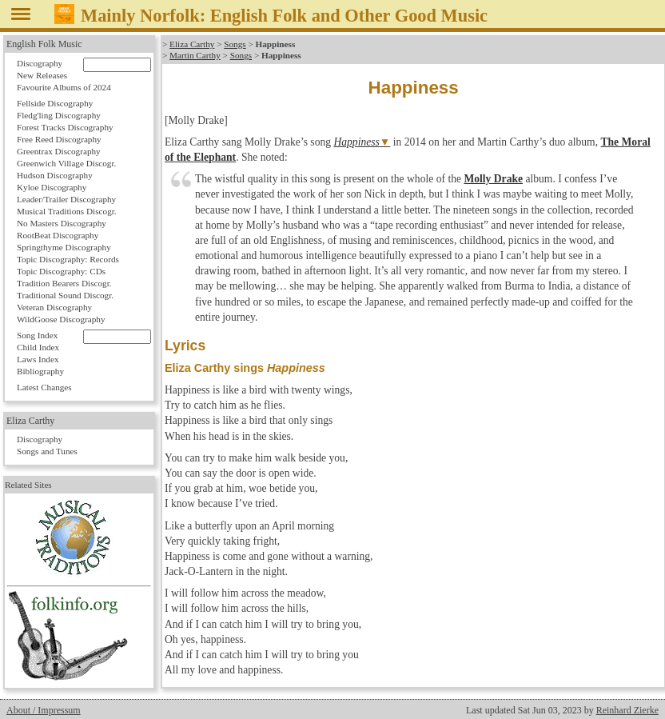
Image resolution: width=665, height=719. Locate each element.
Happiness (356, 142)
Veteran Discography (54, 307)
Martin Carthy (195, 55)
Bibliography (40, 371)
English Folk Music (44, 44)
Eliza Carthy (191, 44)
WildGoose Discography (61, 319)
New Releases (42, 75)
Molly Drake (493, 179)
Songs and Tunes (47, 451)
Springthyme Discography (64, 247)
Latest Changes (44, 387)
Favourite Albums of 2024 (64, 87)
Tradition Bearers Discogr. (64, 283)
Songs (234, 44)
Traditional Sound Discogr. (65, 295)
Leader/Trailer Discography (66, 199)
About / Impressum (43, 710)
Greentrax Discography (59, 151)
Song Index (37, 335)
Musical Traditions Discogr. (67, 211)
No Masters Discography (61, 223)
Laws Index (38, 359)
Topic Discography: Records (68, 259)
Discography (39, 63)
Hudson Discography (55, 175)
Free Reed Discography (59, 139)
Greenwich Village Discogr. (66, 163)
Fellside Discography (55, 103)
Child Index (38, 347)
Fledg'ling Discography (59, 115)
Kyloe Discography (51, 187)
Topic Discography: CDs (61, 271)
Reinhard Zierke (627, 710)
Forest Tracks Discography (65, 127)
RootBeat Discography (57, 235)
